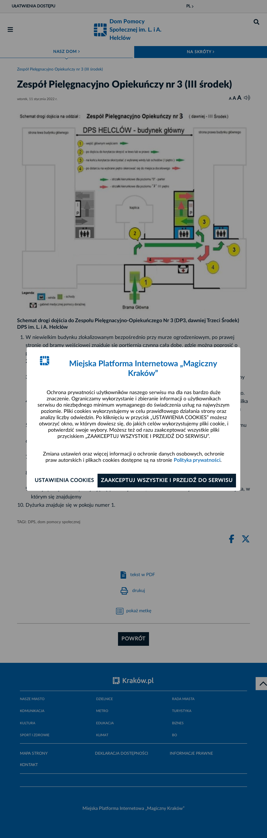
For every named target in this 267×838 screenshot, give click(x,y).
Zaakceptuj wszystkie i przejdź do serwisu (167, 480)
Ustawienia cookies (64, 480)
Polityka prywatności (197, 460)
